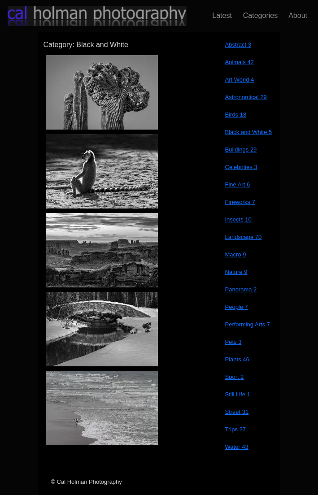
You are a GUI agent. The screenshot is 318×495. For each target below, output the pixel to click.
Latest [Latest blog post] (219, 15)
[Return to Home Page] (89, 16)
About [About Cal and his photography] (296, 15)
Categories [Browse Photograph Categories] (258, 15)
